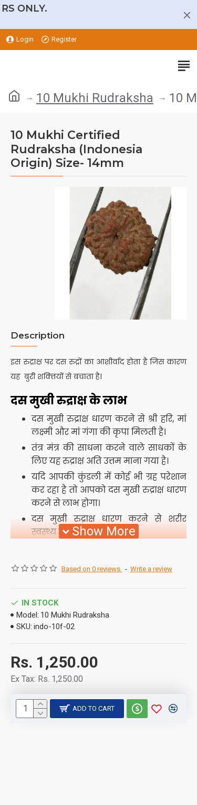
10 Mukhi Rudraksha (94, 98)
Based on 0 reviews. (91, 569)
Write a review (151, 569)
